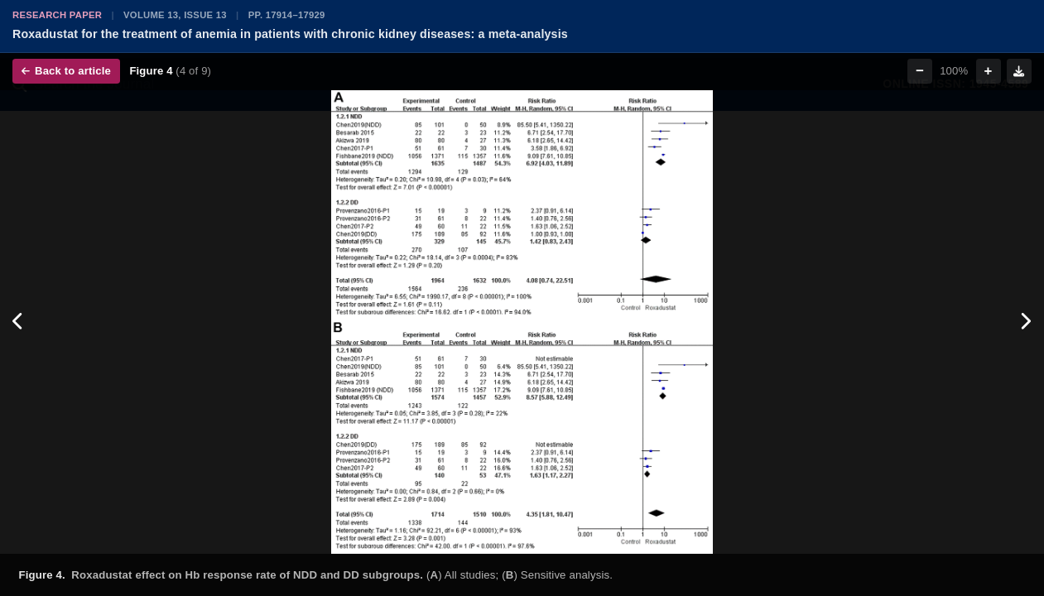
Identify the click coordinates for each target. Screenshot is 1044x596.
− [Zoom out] (920, 71)
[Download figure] (1019, 71)
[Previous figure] (18, 322)
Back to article (66, 71)
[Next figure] (1025, 322)
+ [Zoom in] (988, 71)
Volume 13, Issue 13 (175, 15)
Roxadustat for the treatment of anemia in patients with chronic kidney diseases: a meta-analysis (290, 34)
